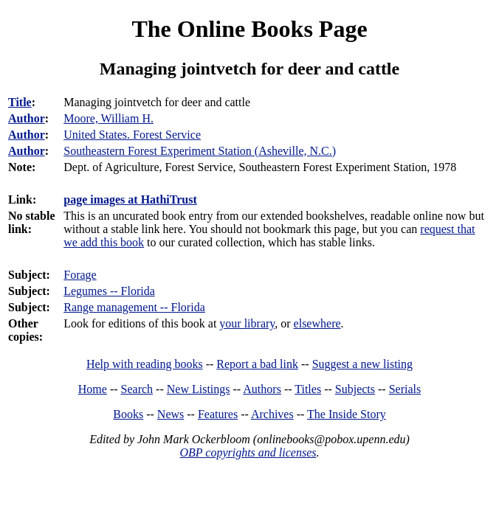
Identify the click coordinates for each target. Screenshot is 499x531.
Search (137, 389)
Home (92, 389)
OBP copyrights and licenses (247, 452)
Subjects (355, 389)
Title (20, 102)
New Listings (198, 389)
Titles (308, 389)
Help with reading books (144, 364)
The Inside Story (346, 414)
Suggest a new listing (362, 364)
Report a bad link (257, 364)
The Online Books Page (249, 28)
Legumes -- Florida (109, 291)
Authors (262, 389)
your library (247, 323)
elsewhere (317, 323)
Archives (272, 414)
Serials (405, 389)
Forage (79, 274)
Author (26, 118)
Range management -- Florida (134, 307)
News (170, 414)
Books (128, 414)
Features (218, 414)
